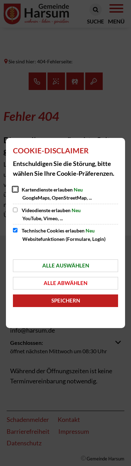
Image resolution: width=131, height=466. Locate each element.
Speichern (65, 300)
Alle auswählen (65, 265)
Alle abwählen (65, 283)
